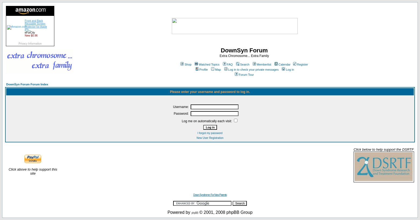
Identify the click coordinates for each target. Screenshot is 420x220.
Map (216, 69)
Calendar (283, 64)
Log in (288, 69)
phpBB (194, 212)
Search (243, 64)
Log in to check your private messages (251, 69)
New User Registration (210, 137)
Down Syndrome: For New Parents (210, 194)
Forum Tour (244, 74)
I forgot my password (210, 133)
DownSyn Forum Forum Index (27, 84)
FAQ (228, 64)
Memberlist (262, 64)
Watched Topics (207, 64)
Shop (185, 64)
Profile (201, 69)
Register (300, 64)
